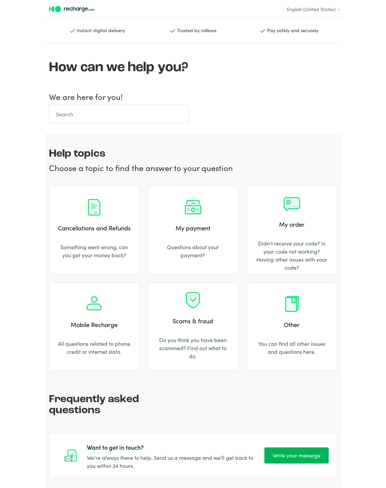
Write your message (297, 455)
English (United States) (314, 9)
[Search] (119, 114)
